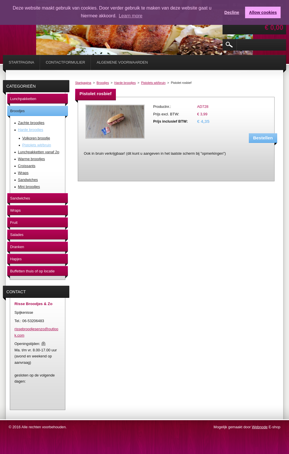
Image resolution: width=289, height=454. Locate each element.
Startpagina (83, 82)
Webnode (260, 427)
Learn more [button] (130, 15)
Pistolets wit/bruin (153, 82)
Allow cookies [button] (263, 12)
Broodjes (103, 82)
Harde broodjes (125, 82)
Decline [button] (231, 12)
